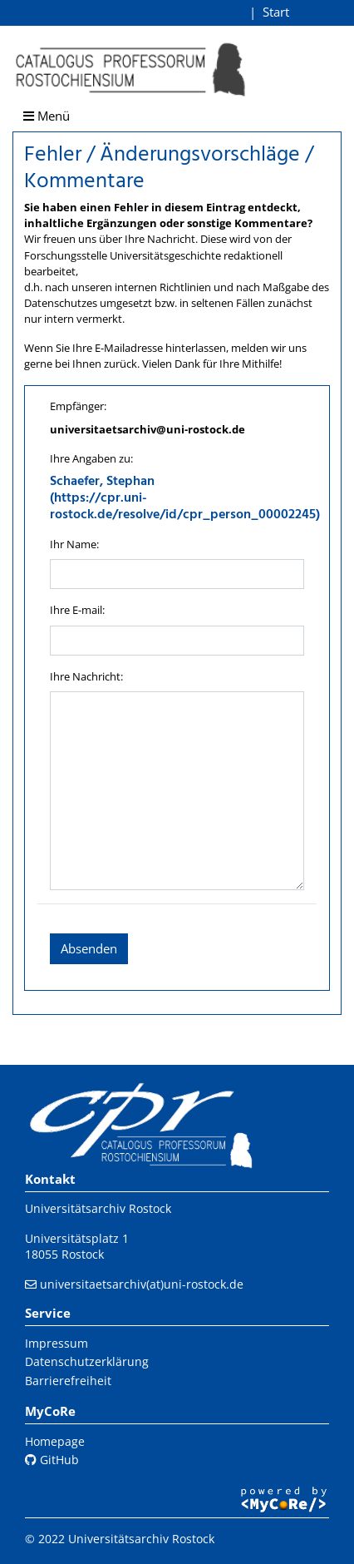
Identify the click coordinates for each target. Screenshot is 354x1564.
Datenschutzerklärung (87, 1361)
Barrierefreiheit (68, 1380)
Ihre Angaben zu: (91, 458)
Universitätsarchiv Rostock (98, 1208)
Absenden (89, 948)
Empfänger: (78, 405)
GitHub (52, 1459)
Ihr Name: (74, 544)
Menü (46, 115)
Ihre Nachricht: (86, 676)
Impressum (56, 1343)
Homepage (55, 1441)
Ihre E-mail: (77, 609)
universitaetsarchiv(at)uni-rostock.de (141, 1284)
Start (276, 11)
